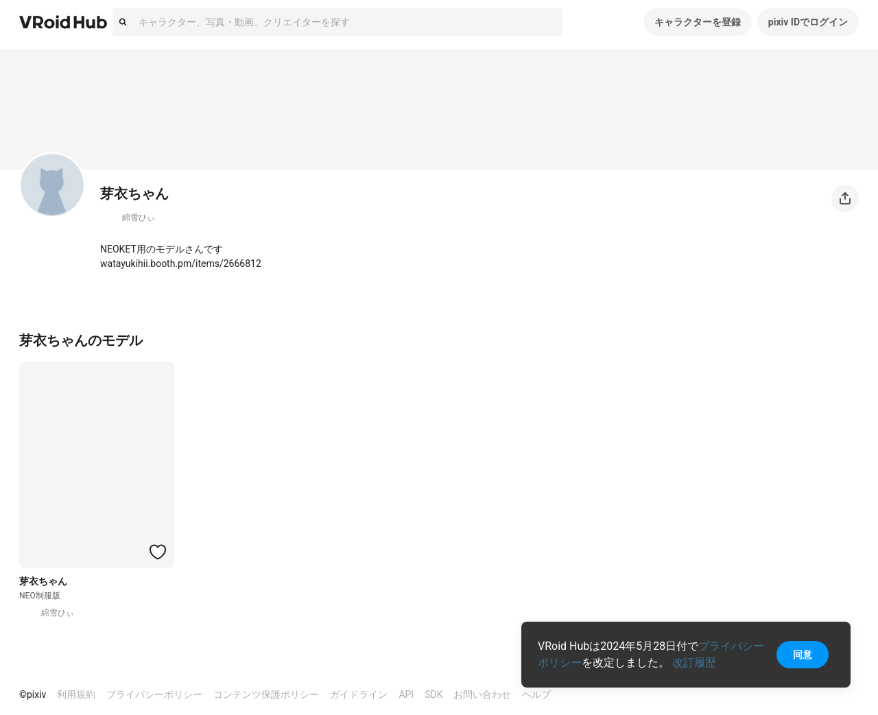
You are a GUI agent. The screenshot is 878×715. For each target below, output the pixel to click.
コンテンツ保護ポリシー (266, 694)
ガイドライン (359, 694)
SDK (433, 694)
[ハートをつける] (158, 552)
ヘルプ (536, 694)
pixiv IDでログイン (808, 21)
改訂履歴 (694, 662)
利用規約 (76, 694)
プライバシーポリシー (154, 694)
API (406, 694)
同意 (802, 654)
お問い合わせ (482, 694)
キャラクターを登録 (697, 21)
